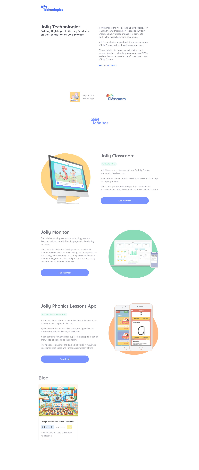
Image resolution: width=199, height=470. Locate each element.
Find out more (124, 200)
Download (65, 359)
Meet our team (108, 65)
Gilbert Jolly (47, 427)
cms (70, 427)
